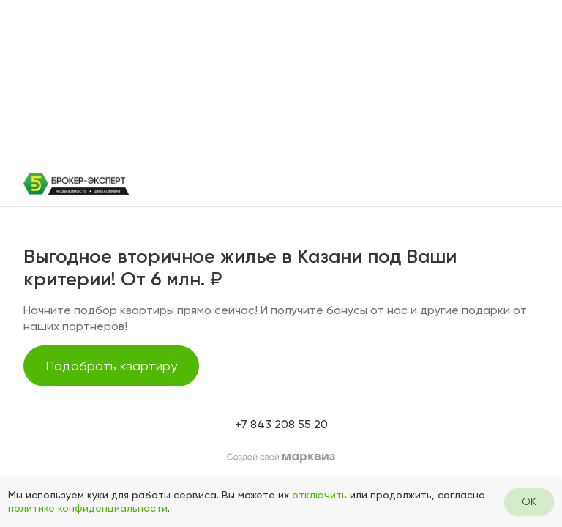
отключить (319, 495)
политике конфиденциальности (88, 508)
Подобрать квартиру (111, 365)
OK (529, 501)
